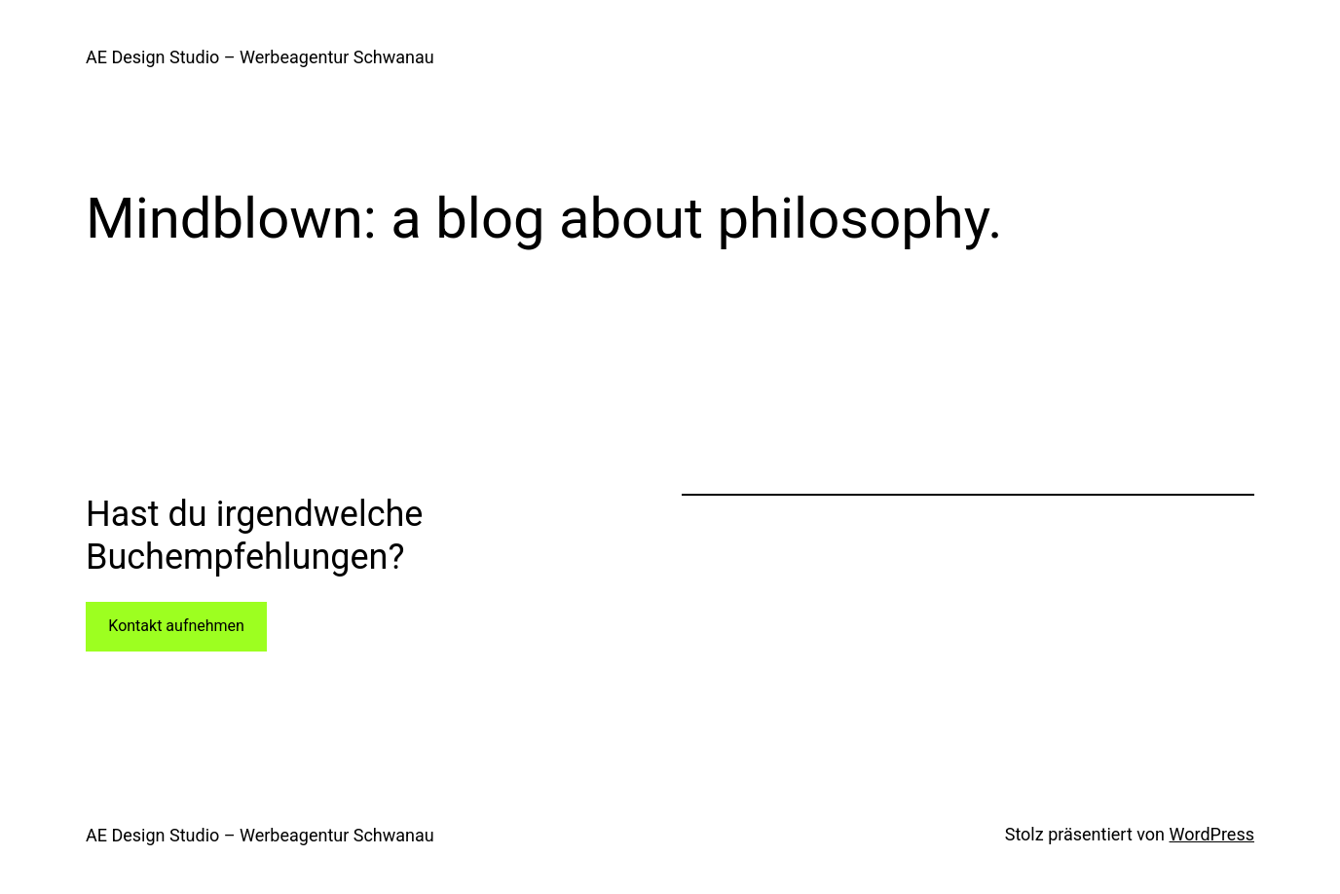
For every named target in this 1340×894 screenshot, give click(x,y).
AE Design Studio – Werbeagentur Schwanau (260, 57)
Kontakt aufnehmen (176, 625)
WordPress (1212, 834)
